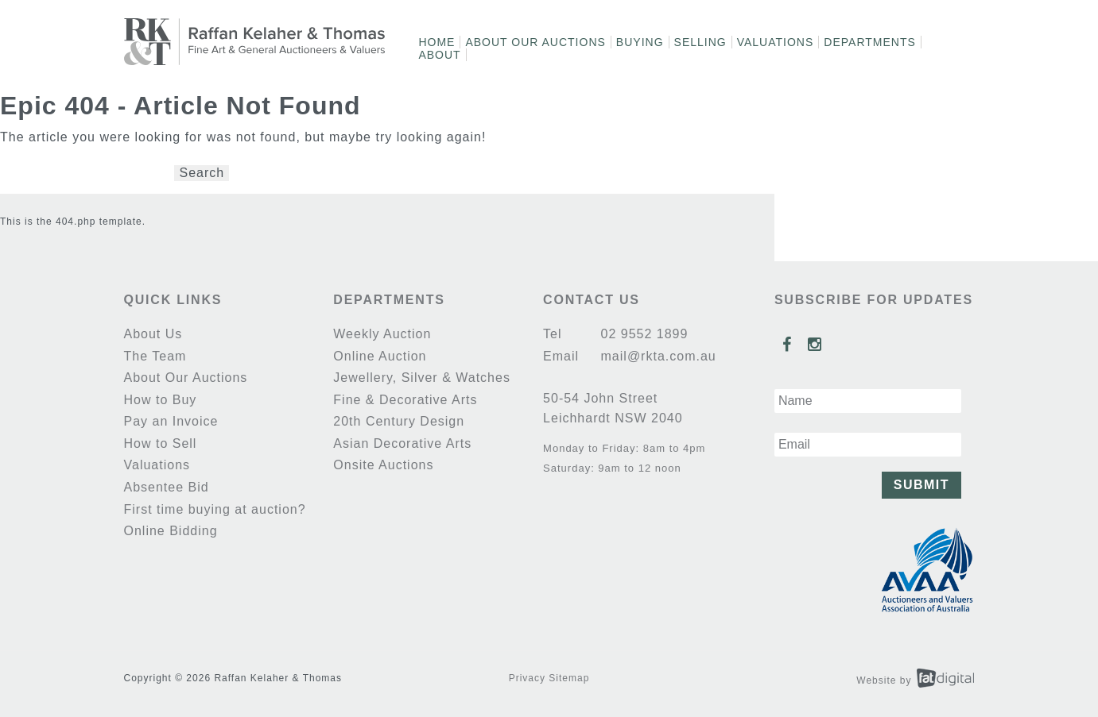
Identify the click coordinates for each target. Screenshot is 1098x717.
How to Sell (160, 443)
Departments (870, 42)
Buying (640, 42)
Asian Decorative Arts (402, 443)
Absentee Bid (166, 487)
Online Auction (379, 356)
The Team (155, 356)
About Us (153, 334)
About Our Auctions (535, 42)
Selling (700, 42)
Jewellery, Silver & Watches (421, 377)
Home (436, 42)
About (439, 54)
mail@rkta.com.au (656, 356)
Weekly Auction (382, 334)
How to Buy (160, 400)
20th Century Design (398, 421)
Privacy (527, 678)
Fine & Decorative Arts (405, 400)
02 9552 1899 (642, 334)
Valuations (775, 42)
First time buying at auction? (215, 509)
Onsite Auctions (383, 465)
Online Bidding (171, 531)
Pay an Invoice (171, 421)
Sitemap (569, 678)
